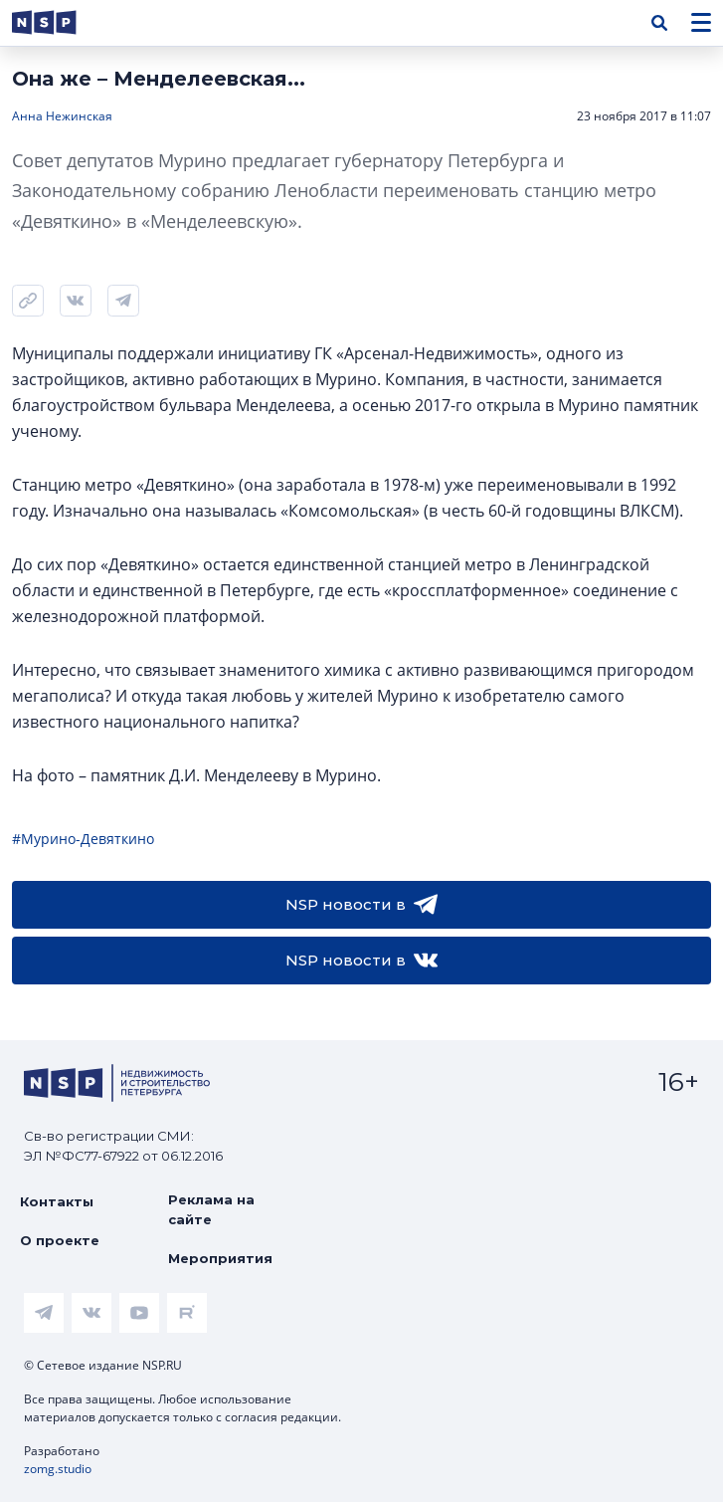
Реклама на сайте (211, 1209)
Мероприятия (220, 1258)
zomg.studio (57, 1468)
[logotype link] (60, 22)
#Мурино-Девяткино (83, 838)
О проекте (59, 1240)
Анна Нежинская (62, 115)
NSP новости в (361, 905)
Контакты (56, 1201)
